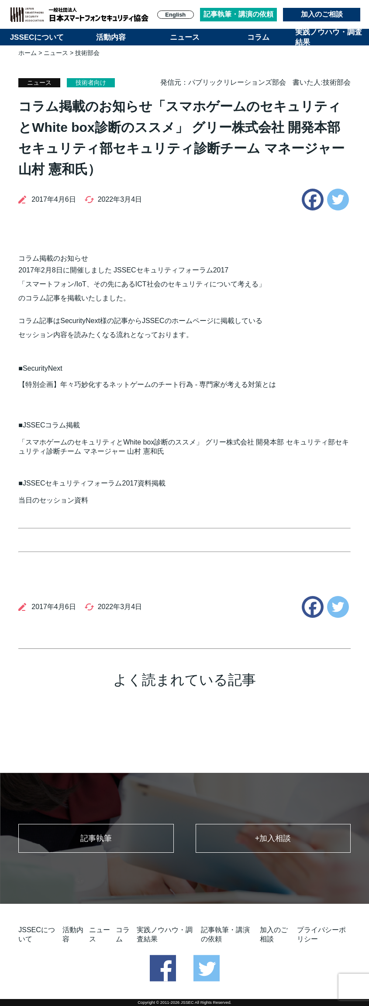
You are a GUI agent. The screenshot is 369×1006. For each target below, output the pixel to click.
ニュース (185, 37)
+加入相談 (273, 838)
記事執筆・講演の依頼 (238, 14)
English (175, 14)
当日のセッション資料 (53, 500)
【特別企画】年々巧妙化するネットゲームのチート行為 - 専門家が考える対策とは (147, 384)
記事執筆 (96, 838)
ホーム (27, 52)
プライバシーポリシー (321, 934)
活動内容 (111, 37)
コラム (258, 37)
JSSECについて (37, 37)
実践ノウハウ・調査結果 (328, 37)
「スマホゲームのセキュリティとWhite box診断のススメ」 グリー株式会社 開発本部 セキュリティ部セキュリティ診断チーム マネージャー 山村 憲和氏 (183, 446)
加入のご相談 (322, 14)
